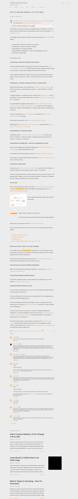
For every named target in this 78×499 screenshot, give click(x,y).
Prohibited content (16, 239)
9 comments (15, 498)
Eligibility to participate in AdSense (20, 234)
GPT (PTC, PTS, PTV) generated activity (28, 168)
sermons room (15, 406)
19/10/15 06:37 (16, 360)
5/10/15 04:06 (15, 351)
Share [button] (11, 451)
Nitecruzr (14, 363)
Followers (16, 7)
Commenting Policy (42, 7)
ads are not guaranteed (28, 114)
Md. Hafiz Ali (15, 416)
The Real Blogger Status (18, 3)
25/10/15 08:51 (16, 372)
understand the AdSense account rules (44, 153)
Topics (27, 7)
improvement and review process (21, 281)
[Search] (63, 3)
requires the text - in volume (45, 97)
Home (11, 7)
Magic (22, 7)
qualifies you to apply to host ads (45, 157)
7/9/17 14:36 (15, 420)
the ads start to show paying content (44, 258)
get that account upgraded (31, 304)
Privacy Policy (33, 7)
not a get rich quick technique (36, 223)
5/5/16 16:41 (15, 412)
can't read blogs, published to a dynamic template (31, 134)
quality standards (48, 37)
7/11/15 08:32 (15, 396)
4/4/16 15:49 (15, 403)
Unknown (15, 337)
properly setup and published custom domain (41, 325)
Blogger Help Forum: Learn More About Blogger (42, 20)
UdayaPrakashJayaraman (18, 354)
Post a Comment (13, 423)
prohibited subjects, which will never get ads (29, 124)
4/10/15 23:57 (15, 340)
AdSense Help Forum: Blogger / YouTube (31, 23)
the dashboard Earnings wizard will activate (44, 186)
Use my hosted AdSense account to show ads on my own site (26, 241)
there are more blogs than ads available (36, 120)
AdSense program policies (18, 237)
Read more (42, 451)
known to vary (45, 95)
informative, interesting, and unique (43, 87)
